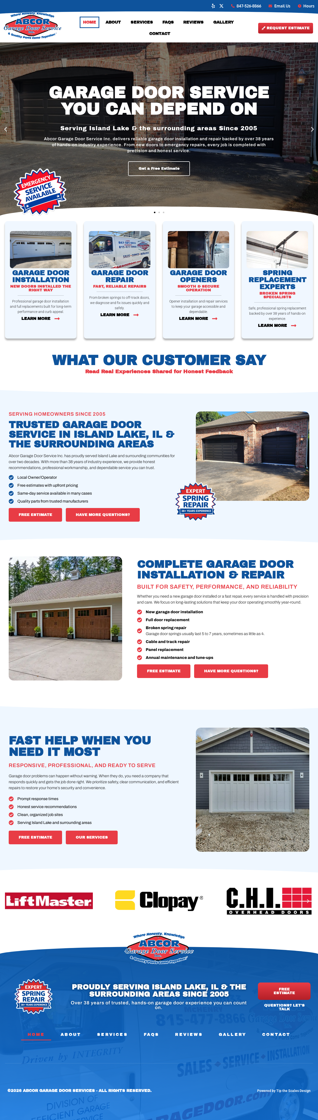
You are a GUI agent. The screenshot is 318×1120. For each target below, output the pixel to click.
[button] (5, 129)
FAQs (168, 22)
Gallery (223, 22)
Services (142, 22)
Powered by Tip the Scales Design (284, 1091)
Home (89, 22)
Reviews (193, 22)
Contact (159, 34)
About (113, 22)
